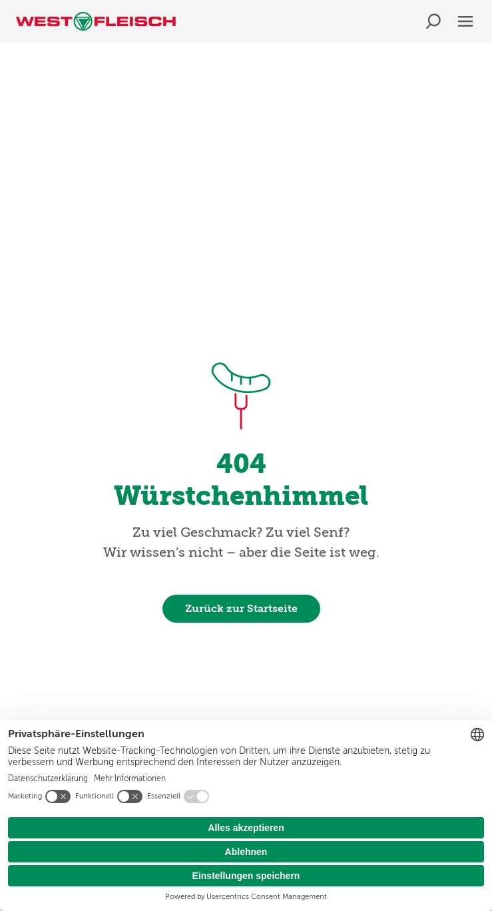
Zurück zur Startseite (241, 608)
